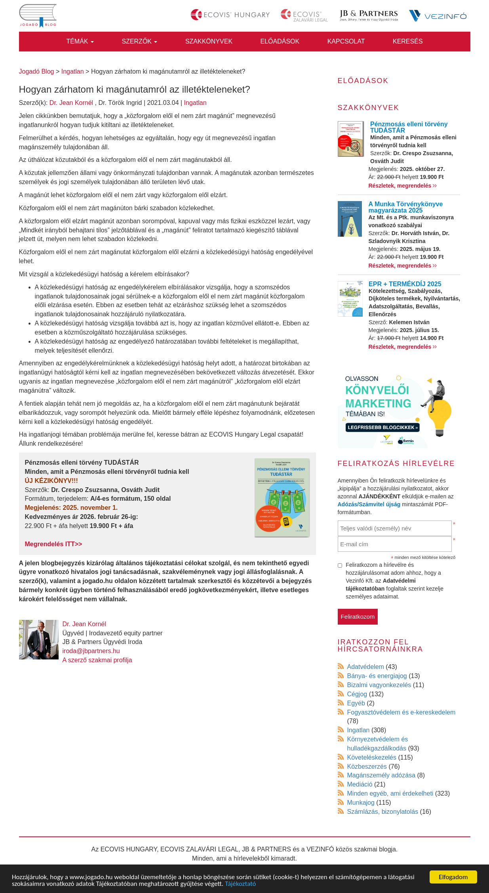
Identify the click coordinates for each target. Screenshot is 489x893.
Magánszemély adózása (381, 775)
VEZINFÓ (320, 849)
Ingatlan (195, 102)
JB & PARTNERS (266, 849)
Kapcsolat (346, 41)
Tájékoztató (240, 884)
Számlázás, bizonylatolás (383, 811)
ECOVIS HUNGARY (129, 849)
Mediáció (360, 784)
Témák (80, 41)
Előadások (280, 41)
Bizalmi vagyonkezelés (379, 685)
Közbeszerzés (367, 766)
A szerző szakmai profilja (97, 660)
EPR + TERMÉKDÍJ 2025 (405, 284)
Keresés (408, 41)
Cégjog (357, 694)
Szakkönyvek (208, 41)
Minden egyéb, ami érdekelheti (390, 793)
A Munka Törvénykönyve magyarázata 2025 (406, 207)
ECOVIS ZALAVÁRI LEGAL (199, 849)
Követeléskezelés (372, 757)
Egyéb (356, 703)
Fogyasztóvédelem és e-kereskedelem (401, 712)
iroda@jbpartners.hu (91, 651)
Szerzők (139, 41)
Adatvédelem (365, 666)
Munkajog (361, 802)
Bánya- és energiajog (377, 676)
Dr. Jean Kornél (71, 102)
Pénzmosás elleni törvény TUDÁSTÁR (409, 127)
